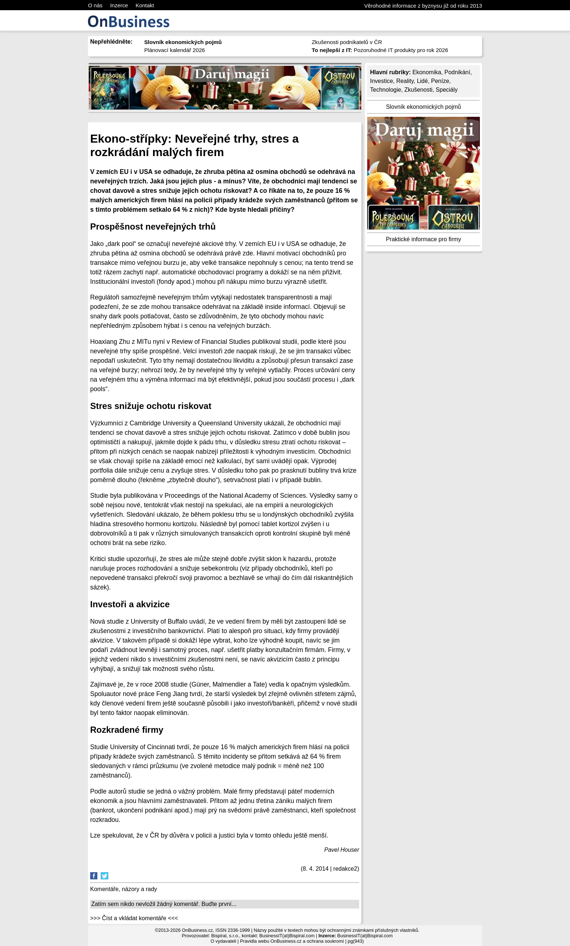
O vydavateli (223, 941)
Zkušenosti (418, 90)
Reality (405, 81)
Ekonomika (426, 72)
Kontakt (145, 5)
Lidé (422, 81)
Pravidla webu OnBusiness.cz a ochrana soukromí (292, 941)
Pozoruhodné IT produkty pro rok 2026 (380, 50)
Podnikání (457, 72)
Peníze (440, 81)
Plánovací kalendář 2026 (174, 50)
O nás (95, 5)
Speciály (447, 90)
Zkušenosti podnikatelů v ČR (347, 42)
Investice (381, 81)
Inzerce (119, 5)
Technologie (385, 90)
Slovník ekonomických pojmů (423, 107)
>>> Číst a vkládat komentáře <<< (134, 918)
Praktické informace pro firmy (423, 239)
